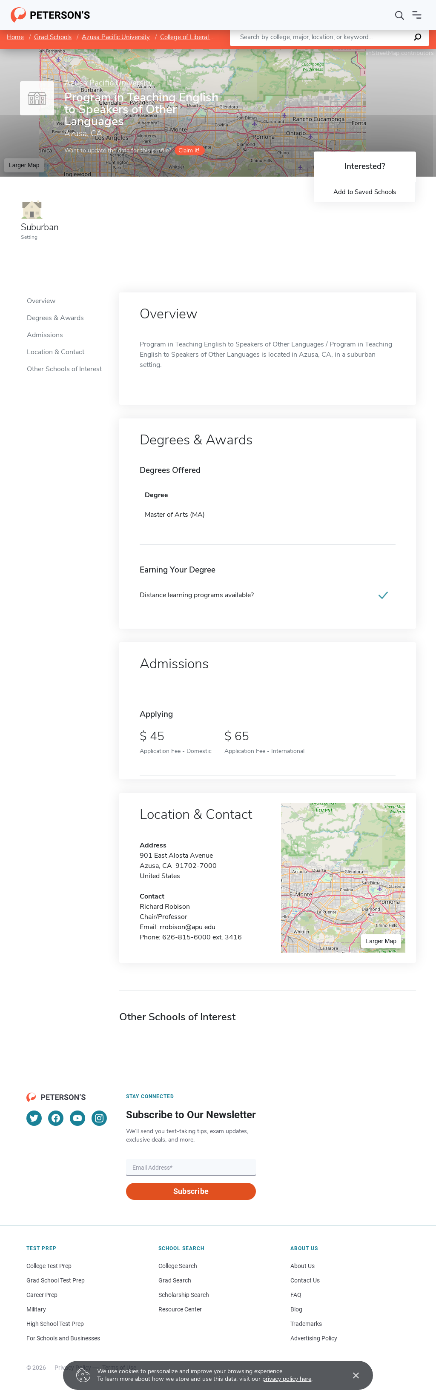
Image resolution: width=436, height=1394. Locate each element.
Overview (41, 301)
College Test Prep (49, 1265)
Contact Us (305, 1280)
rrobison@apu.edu (187, 927)
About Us (302, 1265)
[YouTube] (77, 1118)
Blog (296, 1309)
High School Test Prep (55, 1323)
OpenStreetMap (378, 53)
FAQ (295, 1294)
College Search (177, 1265)
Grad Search (174, 1280)
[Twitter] (34, 1118)
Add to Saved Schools (364, 192)
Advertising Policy (313, 1338)
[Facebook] (55, 1118)
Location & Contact (55, 352)
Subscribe (191, 1191)
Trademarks (306, 1323)
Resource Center (180, 1309)
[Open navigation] (416, 15)
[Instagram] (99, 1118)
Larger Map (24, 165)
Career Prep (41, 1294)
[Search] (399, 15)
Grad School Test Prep (55, 1280)
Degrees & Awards (55, 318)
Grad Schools (53, 37)
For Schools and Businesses (63, 1338)
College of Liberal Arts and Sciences (211, 37)
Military (36, 1309)
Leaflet (333, 53)
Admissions (45, 335)
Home (15, 37)
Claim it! (188, 150)
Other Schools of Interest (64, 369)
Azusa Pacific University (116, 37)
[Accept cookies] (350, 1375)
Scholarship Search (183, 1294)
